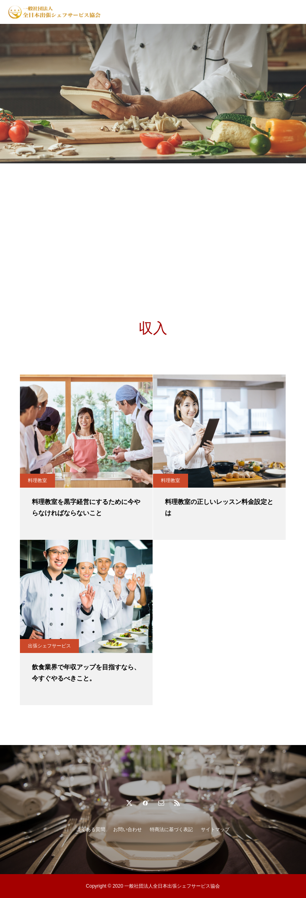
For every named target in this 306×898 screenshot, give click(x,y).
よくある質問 (90, 829)
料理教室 (37, 480)
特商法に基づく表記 (171, 829)
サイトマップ (215, 829)
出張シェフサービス (49, 646)
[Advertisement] (153, 223)
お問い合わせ (127, 829)
